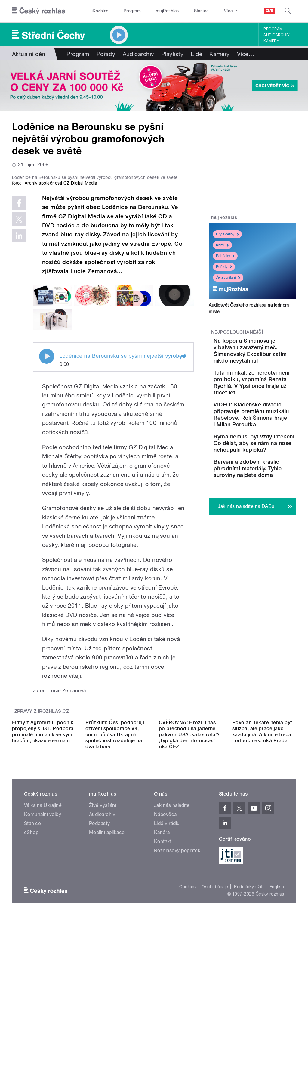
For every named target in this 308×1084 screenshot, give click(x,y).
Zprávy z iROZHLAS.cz (41, 813)
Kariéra (162, 977)
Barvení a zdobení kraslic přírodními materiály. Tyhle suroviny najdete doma (270, 541)
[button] (183, 459)
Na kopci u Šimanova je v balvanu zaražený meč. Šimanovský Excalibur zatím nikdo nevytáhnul (269, 361)
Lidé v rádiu (167, 968)
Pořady (106, 54)
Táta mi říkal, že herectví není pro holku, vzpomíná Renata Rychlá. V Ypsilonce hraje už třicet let (269, 409)
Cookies (187, 1031)
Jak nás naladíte (172, 950)
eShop (31, 977)
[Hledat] (288, 11)
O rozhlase (207, 10)
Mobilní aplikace (107, 977)
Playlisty (172, 54)
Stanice (179, 10)
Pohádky (225, 256)
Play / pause (46, 458)
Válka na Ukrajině (43, 950)
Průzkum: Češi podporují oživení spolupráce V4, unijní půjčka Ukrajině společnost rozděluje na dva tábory (114, 880)
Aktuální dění (29, 54)
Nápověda (165, 959)
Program (122, 10)
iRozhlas (97, 10)
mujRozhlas (152, 10)
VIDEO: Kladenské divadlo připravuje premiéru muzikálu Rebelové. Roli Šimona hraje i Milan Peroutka (271, 454)
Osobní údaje (215, 1031)
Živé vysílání (228, 278)
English (277, 1031)
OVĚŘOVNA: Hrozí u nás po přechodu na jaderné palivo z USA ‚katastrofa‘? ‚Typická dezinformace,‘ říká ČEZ (189, 880)
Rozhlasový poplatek (177, 995)
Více (245, 54)
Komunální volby (42, 959)
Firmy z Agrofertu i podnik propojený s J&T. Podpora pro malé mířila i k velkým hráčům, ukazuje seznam (43, 877)
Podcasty (99, 968)
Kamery (271, 41)
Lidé (196, 54)
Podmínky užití (248, 1031)
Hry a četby (227, 234)
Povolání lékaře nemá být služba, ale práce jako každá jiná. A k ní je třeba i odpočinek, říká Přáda (262, 877)
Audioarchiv (276, 35)
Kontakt (162, 986)
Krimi (222, 245)
